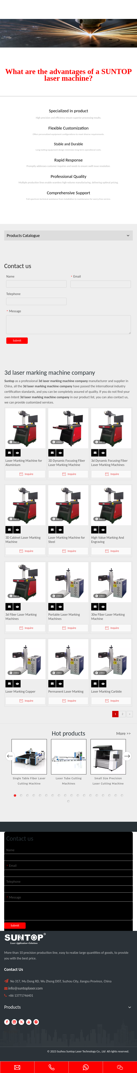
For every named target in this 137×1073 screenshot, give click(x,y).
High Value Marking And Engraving (107, 540)
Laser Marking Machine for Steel (66, 540)
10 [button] (72, 795)
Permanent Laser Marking (65, 691)
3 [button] (27, 795)
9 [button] (65, 795)
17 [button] (116, 795)
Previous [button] (10, 771)
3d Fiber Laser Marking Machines (21, 617)
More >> (123, 733)
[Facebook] (7, 1022)
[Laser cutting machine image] (68, 33)
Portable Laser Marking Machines (64, 617)
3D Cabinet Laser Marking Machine (23, 540)
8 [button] (59, 795)
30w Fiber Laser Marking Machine (108, 617)
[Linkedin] (14, 1022)
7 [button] (53, 795)
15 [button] (103, 795)
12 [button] (84, 795)
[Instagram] (36, 1022)
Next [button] (127, 771)
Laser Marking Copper (20, 691)
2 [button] (21, 795)
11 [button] (78, 795)
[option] (29, 762)
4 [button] (34, 795)
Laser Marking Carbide (106, 691)
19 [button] (68, 801)
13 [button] (90, 795)
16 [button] (109, 795)
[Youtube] (29, 1022)
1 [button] (15, 795)
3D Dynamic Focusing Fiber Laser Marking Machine (66, 463)
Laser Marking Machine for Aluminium (23, 463)
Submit (17, 340)
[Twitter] (21, 1022)
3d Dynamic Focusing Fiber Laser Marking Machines (109, 463)
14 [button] (97, 795)
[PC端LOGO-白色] (25, 939)
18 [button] (122, 795)
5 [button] (40, 795)
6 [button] (46, 795)
